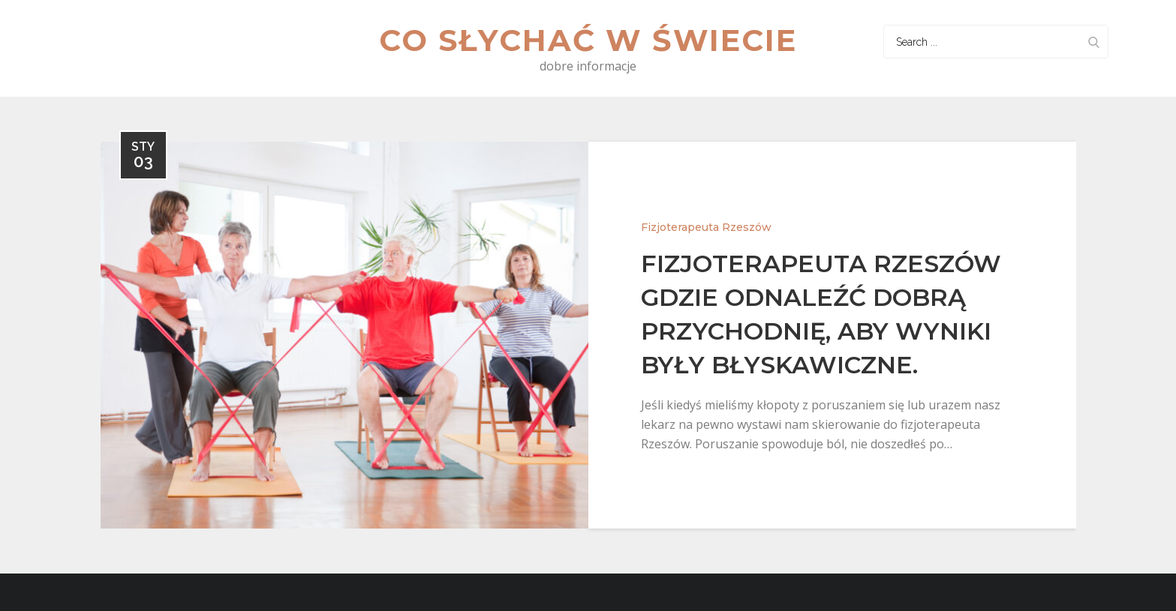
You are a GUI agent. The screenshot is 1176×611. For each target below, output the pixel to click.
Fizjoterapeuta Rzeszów (706, 227)
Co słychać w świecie (588, 40)
